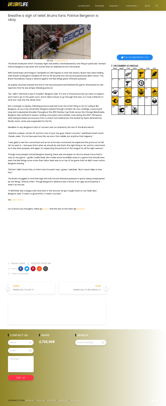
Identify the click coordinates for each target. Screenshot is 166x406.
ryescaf (45, 208)
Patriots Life (63, 400)
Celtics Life (40, 400)
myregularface (60, 60)
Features (114, 5)
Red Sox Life (51, 400)
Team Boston (75, 400)
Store (147, 5)
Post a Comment (20, 273)
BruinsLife (80, 208)
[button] (20, 268)
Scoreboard (84, 5)
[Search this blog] (90, 342)
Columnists (133, 5)
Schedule (99, 5)
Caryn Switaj (17, 199)
